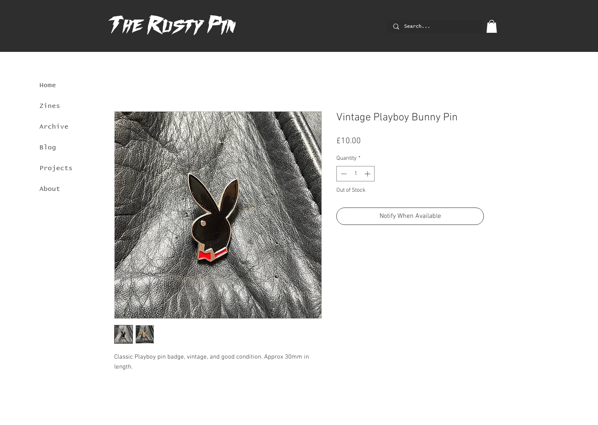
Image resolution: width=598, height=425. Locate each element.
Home (47, 85)
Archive (54, 126)
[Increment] (368, 173)
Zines (49, 106)
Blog (47, 147)
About (49, 189)
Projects (56, 168)
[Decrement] (343, 173)
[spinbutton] (355, 173)
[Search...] (434, 27)
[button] (491, 26)
